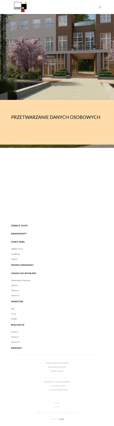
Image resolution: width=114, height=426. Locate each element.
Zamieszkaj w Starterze (20, 280)
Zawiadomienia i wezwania (57, 363)
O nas (13, 314)
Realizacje (18, 325)
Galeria (14, 259)
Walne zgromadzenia (57, 367)
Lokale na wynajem (23, 273)
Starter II (15, 290)
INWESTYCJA (17, 249)
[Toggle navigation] (100, 7)
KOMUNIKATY (19, 233)
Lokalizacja (15, 254)
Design (14, 319)
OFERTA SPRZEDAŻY (22, 265)
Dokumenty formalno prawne (57, 382)
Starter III (15, 295)
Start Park (18, 242)
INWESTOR (17, 301)
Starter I (14, 285)
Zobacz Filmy (19, 225)
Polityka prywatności (58, 390)
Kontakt (16, 348)
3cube (61, 419)
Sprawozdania (57, 371)
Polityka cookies (58, 386)
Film (12, 309)
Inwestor (57, 403)
